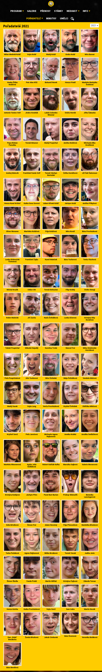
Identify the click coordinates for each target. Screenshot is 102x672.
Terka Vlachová (89, 259)
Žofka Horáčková (70, 173)
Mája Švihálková (70, 378)
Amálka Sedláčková (89, 434)
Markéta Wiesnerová (12, 464)
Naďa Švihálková (51, 318)
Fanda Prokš (31, 581)
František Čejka (31, 259)
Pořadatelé (33, 18)
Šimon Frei (31, 525)
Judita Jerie (89, 553)
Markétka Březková (90, 525)
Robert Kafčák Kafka (51, 464)
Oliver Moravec (12, 231)
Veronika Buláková (89, 637)
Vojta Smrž (51, 609)
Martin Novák (89, 609)
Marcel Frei (70, 348)
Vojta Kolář (31, 54)
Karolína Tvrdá (51, 348)
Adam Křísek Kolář (51, 203)
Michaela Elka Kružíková (89, 144)
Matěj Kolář (51, 54)
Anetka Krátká (70, 434)
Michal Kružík (12, 290)
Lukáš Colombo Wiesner (51, 114)
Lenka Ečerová (70, 318)
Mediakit (72, 11)
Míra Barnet (89, 54)
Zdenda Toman (89, 581)
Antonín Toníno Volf (12, 113)
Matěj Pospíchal (51, 143)
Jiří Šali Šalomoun (89, 173)
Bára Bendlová (12, 667)
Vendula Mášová (89, 378)
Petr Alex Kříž (31, 82)
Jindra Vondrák (31, 113)
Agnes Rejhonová (32, 553)
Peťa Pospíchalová (12, 378)
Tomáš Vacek (70, 553)
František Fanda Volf (31, 173)
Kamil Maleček (51, 259)
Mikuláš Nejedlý (31, 348)
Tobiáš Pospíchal (12, 348)
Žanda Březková (31, 637)
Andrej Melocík (12, 173)
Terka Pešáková (12, 553)
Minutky (51, 18)
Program (16, 11)
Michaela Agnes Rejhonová (51, 435)
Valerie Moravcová (89, 464)
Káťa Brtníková (12, 525)
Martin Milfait (51, 581)
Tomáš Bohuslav (51, 290)
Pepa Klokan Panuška (12, 144)
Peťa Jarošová (32, 434)
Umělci (64, 18)
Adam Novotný (51, 525)
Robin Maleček (12, 318)
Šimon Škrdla (12, 581)
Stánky (58, 11)
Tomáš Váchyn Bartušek (51, 174)
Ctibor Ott (32, 290)
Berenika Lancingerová (89, 496)
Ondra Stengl (89, 290)
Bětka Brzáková (50, 553)
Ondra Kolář (70, 54)
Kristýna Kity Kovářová (89, 319)
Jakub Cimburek (51, 637)
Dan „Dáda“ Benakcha (12, 638)
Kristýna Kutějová (12, 495)
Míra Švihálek (51, 378)
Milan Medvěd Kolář (12, 54)
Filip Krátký (70, 290)
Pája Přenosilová (70, 525)
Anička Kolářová (70, 143)
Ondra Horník (70, 113)
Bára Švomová (70, 636)
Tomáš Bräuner (31, 143)
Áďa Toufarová (32, 378)
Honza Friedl (70, 82)
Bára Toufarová (70, 259)
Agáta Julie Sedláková (31, 465)
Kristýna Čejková (70, 581)
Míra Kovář (70, 231)
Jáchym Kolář (70, 203)
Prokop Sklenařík (70, 495)
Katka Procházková (32, 609)
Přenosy (45, 11)
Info (85, 11)
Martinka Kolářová (31, 231)
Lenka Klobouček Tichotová (12, 260)
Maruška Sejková (70, 464)
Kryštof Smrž (12, 434)
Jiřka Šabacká (90, 113)
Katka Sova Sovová (32, 203)
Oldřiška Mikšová (89, 406)
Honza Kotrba (12, 609)
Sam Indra (70, 609)
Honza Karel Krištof (12, 203)
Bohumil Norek (51, 82)
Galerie (31, 11)
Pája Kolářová (51, 231)
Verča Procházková (51, 406)
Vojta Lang (31, 406)
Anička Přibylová (90, 203)
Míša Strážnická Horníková (89, 349)
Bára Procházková (89, 231)
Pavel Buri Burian (51, 495)
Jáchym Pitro (31, 495)
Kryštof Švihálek (70, 406)
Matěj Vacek (12, 406)
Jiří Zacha (31, 318)
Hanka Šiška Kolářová (12, 83)
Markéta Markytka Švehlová (89, 83)
